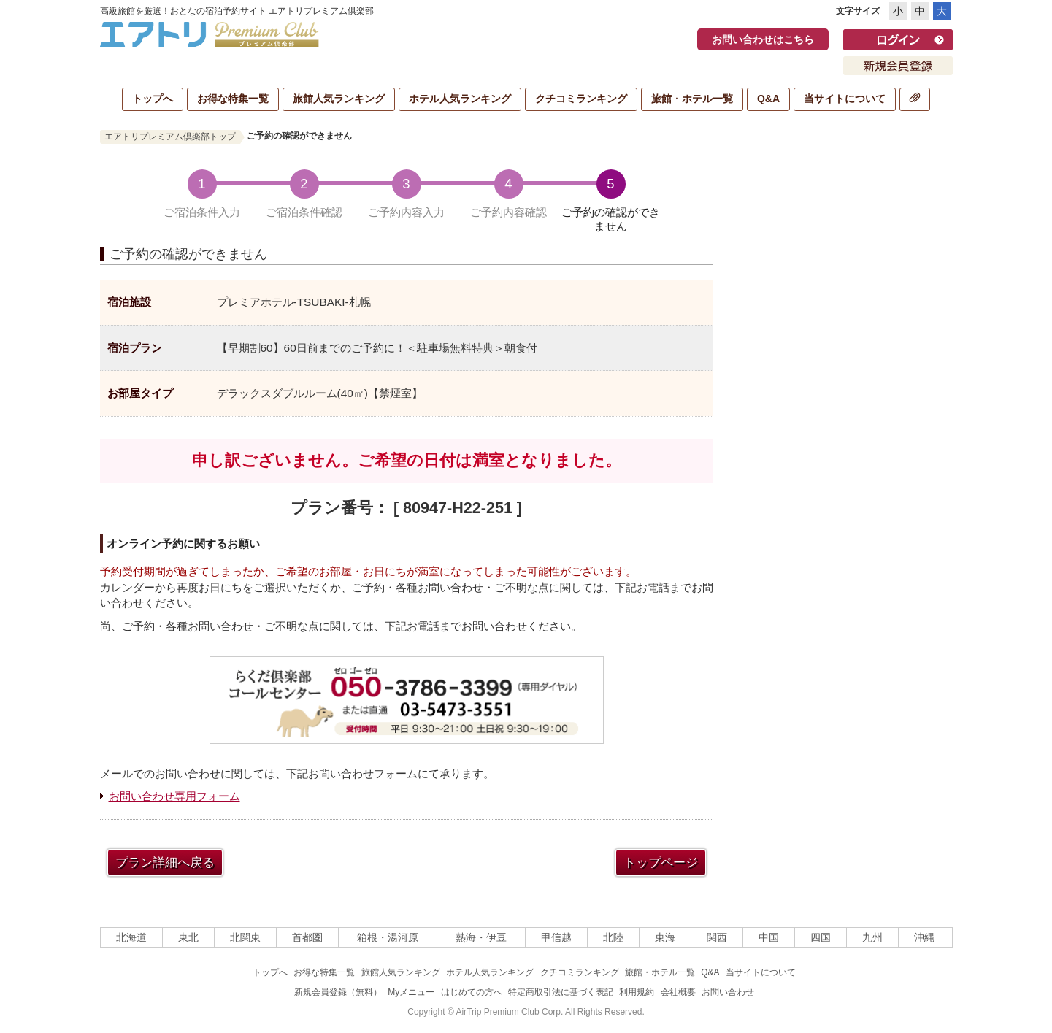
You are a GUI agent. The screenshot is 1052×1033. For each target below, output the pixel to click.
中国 (769, 937)
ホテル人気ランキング (460, 98)
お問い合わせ (728, 992)
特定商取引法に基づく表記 (560, 992)
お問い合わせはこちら (763, 39)
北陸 (613, 937)
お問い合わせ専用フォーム (174, 796)
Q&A (768, 98)
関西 (717, 937)
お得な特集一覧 (233, 98)
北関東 (245, 937)
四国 (820, 937)
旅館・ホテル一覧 (692, 98)
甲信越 (556, 937)
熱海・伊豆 (481, 937)
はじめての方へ (471, 992)
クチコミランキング (581, 98)
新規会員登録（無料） (338, 992)
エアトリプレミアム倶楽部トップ (170, 136)
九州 (872, 937)
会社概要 (678, 992)
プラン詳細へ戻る (165, 862)
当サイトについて (845, 98)
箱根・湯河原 (387, 937)
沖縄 (924, 937)
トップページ (660, 862)
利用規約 (636, 992)
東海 (665, 937)
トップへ (152, 98)
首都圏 (307, 937)
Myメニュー (411, 992)
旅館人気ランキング (339, 98)
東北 (188, 937)
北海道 (131, 937)
